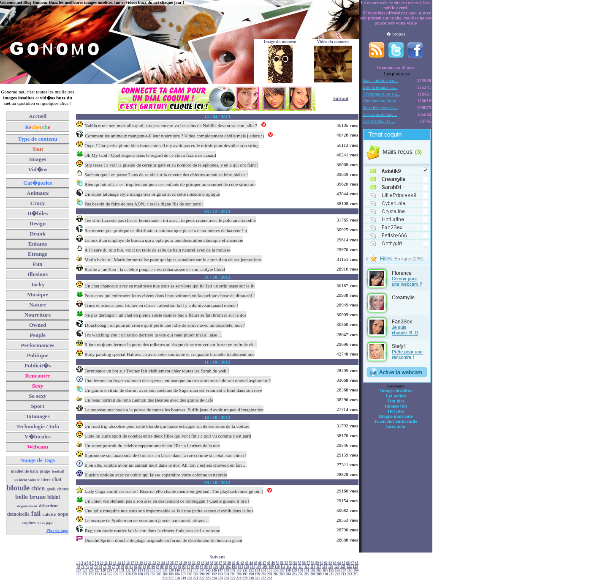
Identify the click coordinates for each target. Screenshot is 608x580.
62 (330, 563)
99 (210, 567)
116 (312, 567)
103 (234, 567)
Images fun (396, 405)
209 (319, 574)
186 (177, 574)
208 (313, 574)
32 (198, 563)
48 (268, 563)
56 (304, 563)
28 (180, 563)
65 (343, 563)
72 (91, 567)
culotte (49, 514)
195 (233, 574)
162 (313, 570)
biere (45, 479)
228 (239, 578)
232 (263, 578)
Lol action (396, 395)
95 (192, 567)
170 (78, 574)
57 (308, 563)
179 (134, 574)
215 (355, 574)
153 (257, 570)
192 (214, 574)
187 (183, 574)
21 (150, 563)
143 (195, 570)
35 (211, 563)
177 (122, 574)
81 (131, 567)
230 (251, 578)
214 (350, 574)
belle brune (30, 496)
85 (148, 567)
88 (161, 567)
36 (215, 563)
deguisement (27, 506)
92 (179, 567)
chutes (63, 489)
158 (288, 570)
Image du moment (280, 41)
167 (343, 570)
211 (331, 574)
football (58, 471)
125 (85, 570)
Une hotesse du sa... (381, 100)
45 (255, 563)
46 (259, 563)
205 (294, 574)
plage (45, 470)
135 (146, 570)
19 (141, 563)
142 (190, 570)
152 (251, 570)
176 (116, 574)
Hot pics (396, 410)
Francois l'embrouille (396, 421)
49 (273, 563)
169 (356, 570)
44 (250, 563)
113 (294, 567)
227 (233, 578)
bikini (53, 497)
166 (337, 570)
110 (277, 567)
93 (184, 567)
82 (135, 567)
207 (306, 574)
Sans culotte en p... (380, 80)
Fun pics (395, 400)
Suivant (340, 98)
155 (269, 570)
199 (257, 574)
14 (119, 563)
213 (343, 574)
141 (183, 570)
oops (62, 514)
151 (245, 570)
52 (286, 563)
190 (202, 574)
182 (152, 574)
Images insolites (396, 390)
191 (208, 574)
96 (197, 567)
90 (170, 567)
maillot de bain (24, 471)
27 (176, 563)
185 (171, 574)
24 (163, 563)
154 (263, 570)
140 (177, 570)
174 (103, 574)
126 (91, 570)
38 (224, 563)
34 (207, 563)
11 (106, 563)
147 (220, 570)
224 (214, 578)
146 (214, 570)
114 (301, 567)
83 (139, 567)
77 (113, 567)
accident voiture (27, 480)
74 (100, 567)
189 (195, 574)
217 (171, 578)
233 (269, 578)
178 (128, 574)
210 (325, 574)
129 (109, 570)
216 (165, 578)
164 (325, 570)
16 (128, 563)
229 (245, 578)
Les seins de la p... (380, 114)
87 (157, 567)
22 (154, 563)
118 (324, 567)
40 (233, 563)
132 (128, 570)
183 (159, 574)
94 (188, 567)
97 (201, 567)
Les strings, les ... (379, 120)
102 (228, 567)
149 (233, 570)
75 (104, 567)
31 (193, 563)
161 (306, 570)
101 (222, 567)
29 (185, 563)
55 (299, 563)
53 (290, 563)
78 (117, 567)
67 (352, 563)
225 (220, 578)
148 (226, 570)
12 (110, 563)
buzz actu (395, 426)
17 (132, 563)
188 (190, 574)
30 (189, 563)
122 (349, 567)
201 (270, 574)
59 (317, 563)
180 (140, 574)
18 (136, 563)
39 (229, 563)
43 (246, 563)
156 (276, 570)
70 (82, 567)
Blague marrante (396, 416)
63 (334, 563)
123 (355, 567)
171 (85, 574)
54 (295, 563)
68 (356, 563)
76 (109, 567)
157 (282, 570)
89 (166, 567)
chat (57, 479)
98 (206, 567)
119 (330, 567)
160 (300, 570)
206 (301, 574)
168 (350, 570)
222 (202, 578)
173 (97, 574)
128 (103, 570)
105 (246, 567)
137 (159, 570)
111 (283, 567)
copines (29, 522)
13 (114, 563)
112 (288, 567)
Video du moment (333, 41)
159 (294, 570)
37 (220, 563)
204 (288, 574)
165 (331, 570)
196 (239, 574)
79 (122, 567)
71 (87, 567)
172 (91, 574)
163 (319, 570)
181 (146, 574)
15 (123, 563)
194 (226, 574)
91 (175, 567)
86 (153, 567)
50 (277, 563)
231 (257, 578)
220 (190, 578)
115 (306, 567)
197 (245, 574)
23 (158, 563)
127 (97, 570)
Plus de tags (57, 530)
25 (167, 563)
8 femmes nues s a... (382, 93)
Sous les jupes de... (381, 107)
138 (165, 570)
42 (242, 563)
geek (50, 488)
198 (251, 574)
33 (202, 563)
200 (263, 574)
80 (126, 567)
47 (264, 563)
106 (252, 567)
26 (172, 563)
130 (116, 570)
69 (78, 567)
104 (240, 567)
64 (339, 563)
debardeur (48, 505)
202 (276, 574)
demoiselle (18, 514)
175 (109, 574)
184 (165, 574)
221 (195, 578)
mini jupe (45, 523)
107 (259, 567)
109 (271, 567)
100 (216, 567)
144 (202, 570)
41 (237, 563)
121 (343, 567)
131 (122, 570)
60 (321, 563)
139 (171, 570)
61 (326, 563)
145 (208, 570)
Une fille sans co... (380, 87)
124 (78, 570)
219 (183, 578)
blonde (18, 487)
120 (336, 567)
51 (281, 563)
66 (348, 563)
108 (265, 567)
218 (177, 578)
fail (36, 513)
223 (208, 578)
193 (220, 574)
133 (134, 570)
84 (144, 567)
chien (38, 488)
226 (226, 578)
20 (145, 563)
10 (101, 563)
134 (140, 570)
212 (337, 574)
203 (282, 574)
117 (318, 567)
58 (312, 563)
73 (96, 567)
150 (239, 570)
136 (152, 570)
